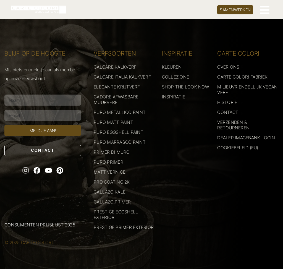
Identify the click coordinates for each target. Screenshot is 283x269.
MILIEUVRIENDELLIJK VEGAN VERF (247, 89)
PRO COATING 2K (112, 182)
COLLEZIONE (175, 77)
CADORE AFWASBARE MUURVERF (116, 99)
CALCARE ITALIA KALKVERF (122, 77)
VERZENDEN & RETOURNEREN (233, 124)
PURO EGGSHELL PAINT (118, 132)
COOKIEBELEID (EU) (237, 147)
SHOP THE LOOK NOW (185, 87)
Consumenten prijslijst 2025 (39, 225)
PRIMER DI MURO (112, 152)
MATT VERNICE (109, 172)
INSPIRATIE (173, 97)
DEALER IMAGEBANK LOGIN (246, 137)
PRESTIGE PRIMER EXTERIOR (124, 227)
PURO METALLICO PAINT (120, 112)
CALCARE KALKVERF (115, 67)
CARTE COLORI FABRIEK (242, 77)
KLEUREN (172, 67)
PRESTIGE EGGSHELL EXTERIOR (116, 214)
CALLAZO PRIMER (112, 202)
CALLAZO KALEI (110, 192)
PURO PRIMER (108, 162)
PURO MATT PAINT (113, 122)
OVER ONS (228, 67)
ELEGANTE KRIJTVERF (117, 87)
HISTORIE (227, 102)
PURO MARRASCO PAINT (120, 142)
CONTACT (227, 112)
